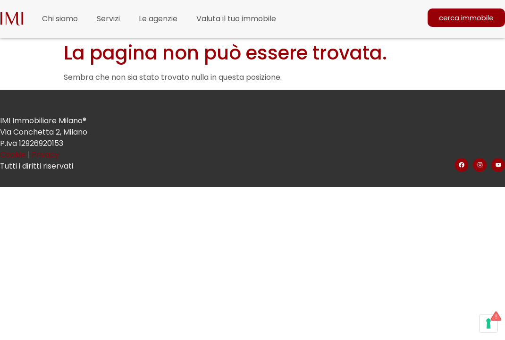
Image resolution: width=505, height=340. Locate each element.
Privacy (45, 154)
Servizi (108, 18)
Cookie (13, 154)
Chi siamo (60, 18)
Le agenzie (158, 18)
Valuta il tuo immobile (236, 18)
